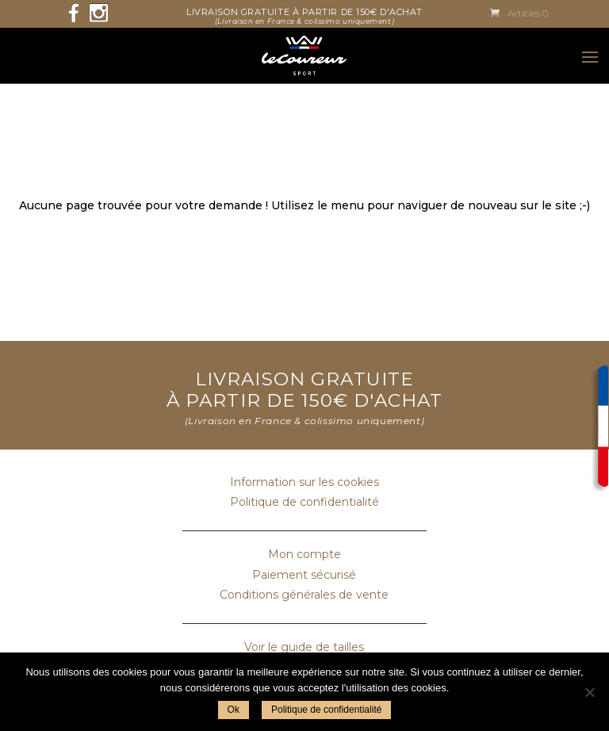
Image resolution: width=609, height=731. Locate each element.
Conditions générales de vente (304, 594)
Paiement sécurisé (304, 575)
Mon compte (304, 554)
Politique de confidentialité (304, 502)
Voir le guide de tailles (304, 647)
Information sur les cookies (304, 482)
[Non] (589, 692)
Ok (233, 709)
